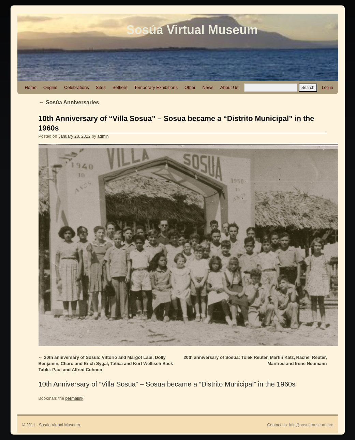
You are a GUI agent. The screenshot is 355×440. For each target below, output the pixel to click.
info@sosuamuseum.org (311, 425)
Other (189, 87)
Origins (50, 87)
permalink (74, 398)
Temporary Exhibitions (156, 87)
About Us (229, 87)
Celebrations (76, 87)
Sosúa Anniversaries (69, 102)
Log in (327, 87)
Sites (101, 87)
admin (102, 136)
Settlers (120, 87)
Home (31, 87)
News (207, 87)
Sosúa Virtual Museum (192, 30)
